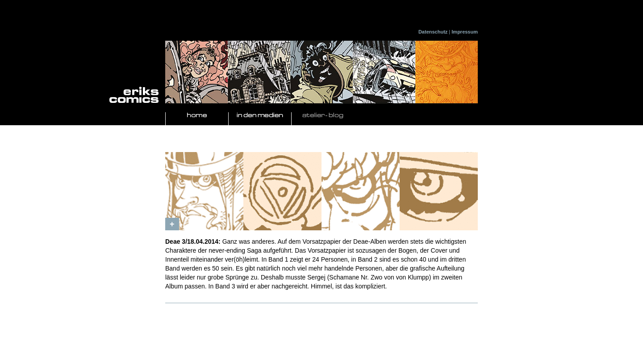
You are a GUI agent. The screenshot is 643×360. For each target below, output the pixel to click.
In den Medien (260, 115)
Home (197, 115)
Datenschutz (432, 31)
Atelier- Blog (322, 115)
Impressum (464, 31)
